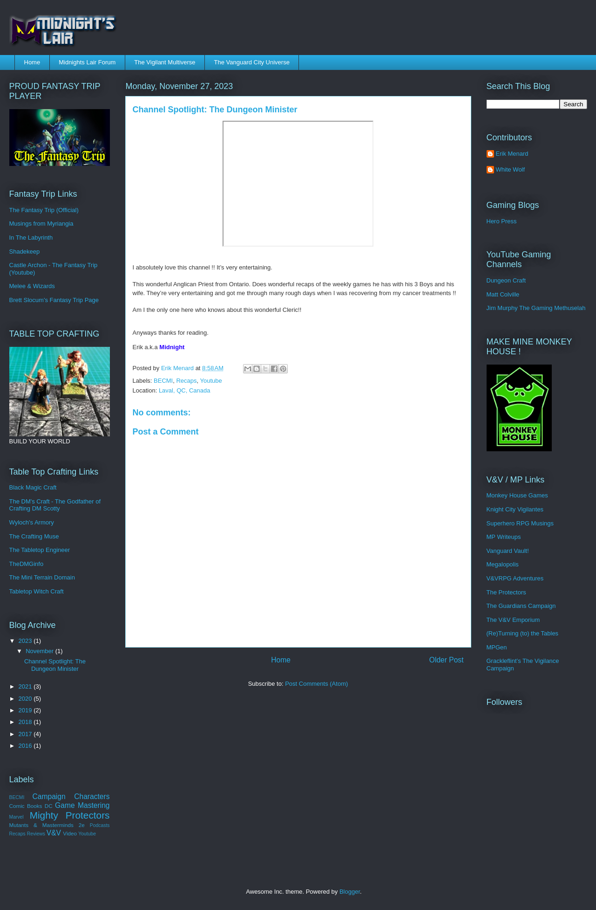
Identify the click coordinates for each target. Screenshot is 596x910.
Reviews (36, 833)
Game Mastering (82, 805)
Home (32, 62)
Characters (91, 796)
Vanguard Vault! (508, 550)
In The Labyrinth (31, 237)
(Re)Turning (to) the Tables (523, 633)
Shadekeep (24, 251)
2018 (26, 721)
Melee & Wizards (32, 286)
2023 (26, 640)
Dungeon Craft (506, 280)
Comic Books (25, 806)
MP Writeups (504, 536)
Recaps (186, 380)
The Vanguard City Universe (252, 62)
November (40, 651)
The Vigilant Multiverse (164, 62)
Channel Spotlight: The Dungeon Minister (55, 665)
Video (70, 833)
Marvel (16, 817)
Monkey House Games (517, 495)
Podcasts (100, 825)
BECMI (163, 380)
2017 (26, 734)
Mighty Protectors (70, 815)
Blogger (349, 891)
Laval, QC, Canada (184, 390)
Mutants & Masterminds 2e (47, 825)
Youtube (211, 380)
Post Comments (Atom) (316, 683)
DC (49, 806)
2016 (26, 745)
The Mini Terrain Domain (42, 577)
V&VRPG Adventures (515, 578)
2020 (26, 698)
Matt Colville (503, 294)
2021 (26, 686)
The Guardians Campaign (521, 605)
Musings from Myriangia (41, 223)
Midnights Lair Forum (87, 62)
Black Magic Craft (33, 487)
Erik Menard (512, 153)
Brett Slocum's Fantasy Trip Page (54, 299)
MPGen (497, 647)
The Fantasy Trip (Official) (44, 210)
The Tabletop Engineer (39, 549)
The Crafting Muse (34, 536)
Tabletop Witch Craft (36, 591)
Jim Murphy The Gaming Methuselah (536, 307)
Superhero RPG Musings (520, 523)
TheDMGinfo (26, 563)
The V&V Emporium (513, 619)
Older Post (446, 660)
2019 (26, 710)
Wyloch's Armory (31, 522)
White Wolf (510, 169)
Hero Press (502, 221)
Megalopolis (503, 564)
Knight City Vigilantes (515, 509)
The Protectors (506, 592)
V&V (54, 833)
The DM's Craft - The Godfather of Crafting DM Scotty (55, 505)
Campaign (49, 796)
